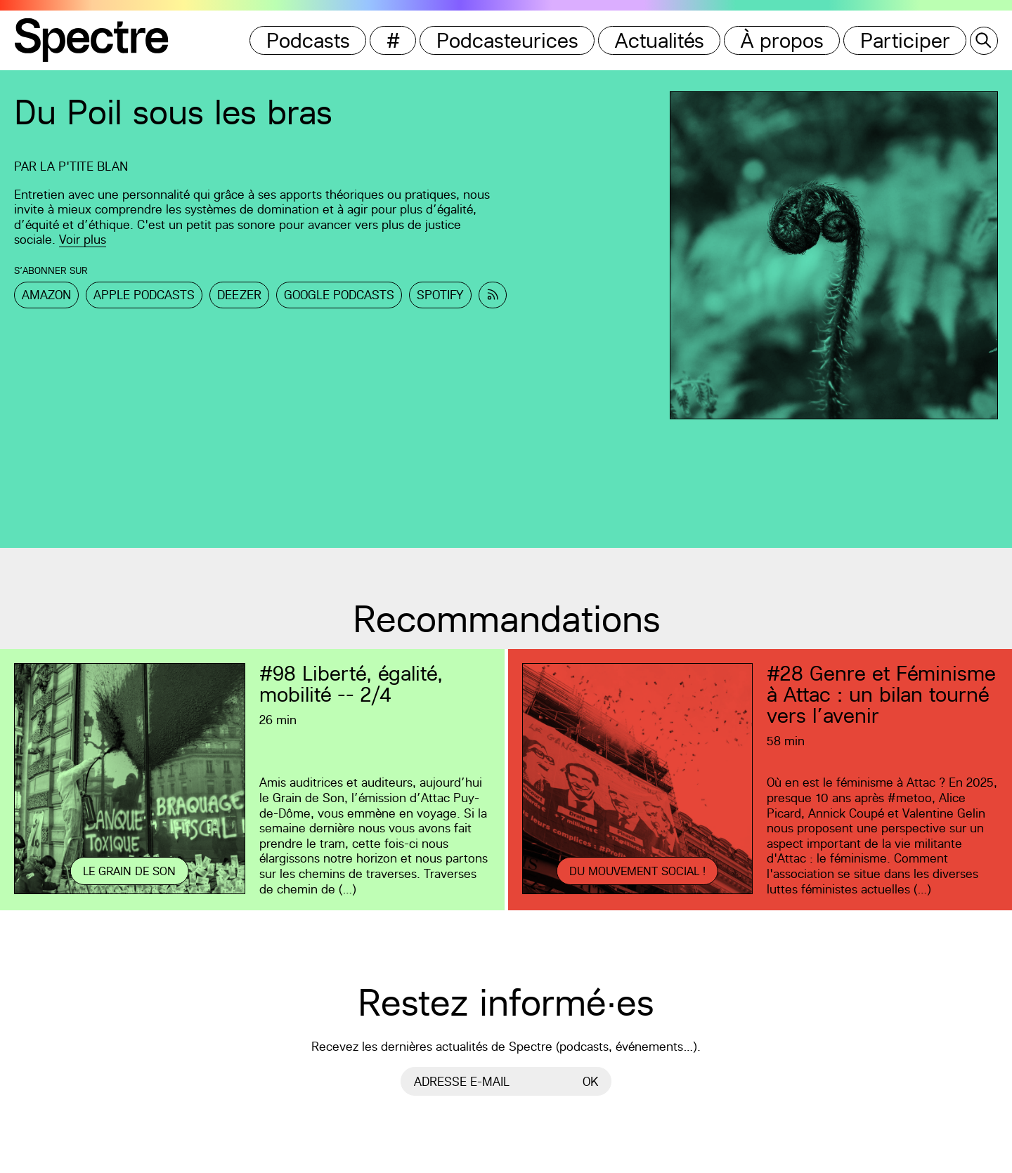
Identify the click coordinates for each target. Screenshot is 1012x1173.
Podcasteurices (507, 40)
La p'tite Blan (84, 166)
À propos (782, 40)
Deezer (239, 294)
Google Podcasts (339, 294)
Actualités (659, 40)
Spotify (440, 294)
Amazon (46, 294)
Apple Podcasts (144, 294)
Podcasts (308, 40)
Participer (905, 40)
